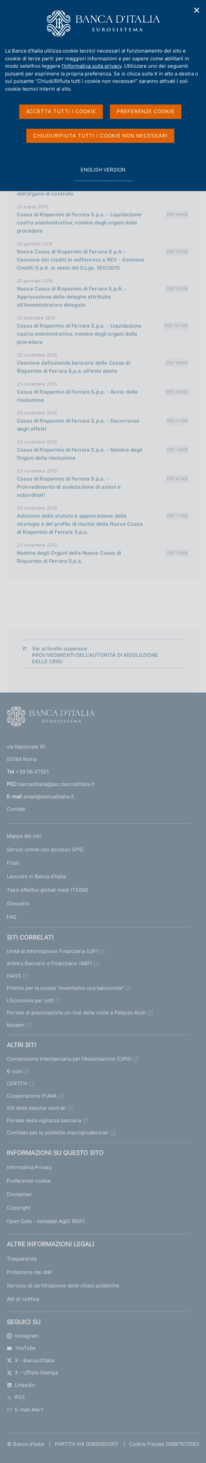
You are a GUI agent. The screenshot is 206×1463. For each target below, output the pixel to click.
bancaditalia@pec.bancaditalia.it (56, 784)
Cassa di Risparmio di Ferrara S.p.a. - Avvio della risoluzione (77, 396)
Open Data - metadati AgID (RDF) (46, 1221)
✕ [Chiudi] (197, 10)
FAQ (11, 917)
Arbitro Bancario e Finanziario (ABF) (49, 963)
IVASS (14, 976)
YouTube (21, 1348)
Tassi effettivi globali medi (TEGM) (47, 890)
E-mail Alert (25, 1409)
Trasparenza (21, 1258)
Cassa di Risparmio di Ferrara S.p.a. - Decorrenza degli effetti (78, 425)
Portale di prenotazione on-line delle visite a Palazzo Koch (76, 1012)
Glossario (18, 903)
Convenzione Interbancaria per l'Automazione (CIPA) (69, 1059)
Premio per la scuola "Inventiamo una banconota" (65, 988)
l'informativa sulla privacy (91, 66)
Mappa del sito (24, 836)
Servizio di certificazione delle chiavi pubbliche (63, 1285)
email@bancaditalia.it (48, 796)
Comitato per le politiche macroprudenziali (57, 1132)
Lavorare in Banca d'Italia (36, 876)
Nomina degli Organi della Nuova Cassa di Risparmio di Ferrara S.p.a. (69, 557)
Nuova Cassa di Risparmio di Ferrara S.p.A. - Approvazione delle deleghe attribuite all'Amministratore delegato (72, 296)
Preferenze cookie (29, 1181)
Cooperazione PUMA (32, 1096)
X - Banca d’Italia (30, 1360)
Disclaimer (19, 1194)
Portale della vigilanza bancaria (44, 1120)
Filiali (13, 863)
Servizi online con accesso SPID (45, 849)
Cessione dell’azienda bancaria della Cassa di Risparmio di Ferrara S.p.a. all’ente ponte (73, 367)
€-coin (15, 1071)
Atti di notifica (23, 1299)
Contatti (16, 809)
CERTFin (17, 1083)
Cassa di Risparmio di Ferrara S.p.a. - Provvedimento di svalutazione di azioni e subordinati (69, 487)
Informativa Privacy (29, 1167)
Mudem (16, 1025)
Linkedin (21, 1385)
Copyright (18, 1208)
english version (102, 173)
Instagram (22, 1336)
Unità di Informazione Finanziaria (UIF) (52, 951)
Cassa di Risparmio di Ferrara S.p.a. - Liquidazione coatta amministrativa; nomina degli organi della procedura (79, 222)
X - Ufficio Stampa (32, 1372)
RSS (16, 1397)
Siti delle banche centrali (36, 1108)
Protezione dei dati (29, 1272)
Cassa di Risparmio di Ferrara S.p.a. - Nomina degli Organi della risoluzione (80, 454)
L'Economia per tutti (30, 1000)
